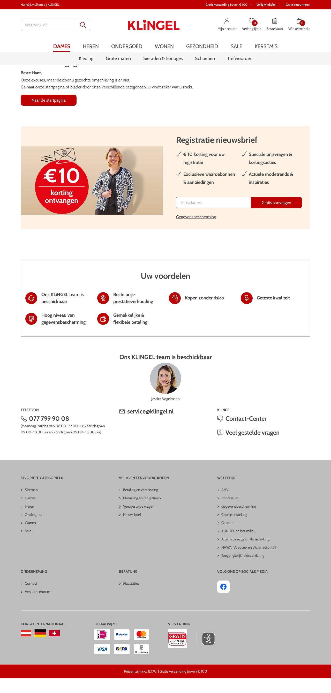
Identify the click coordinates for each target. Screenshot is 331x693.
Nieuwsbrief (132, 529)
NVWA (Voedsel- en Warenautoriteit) (249, 562)
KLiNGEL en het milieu (238, 545)
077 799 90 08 (49, 433)
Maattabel (131, 598)
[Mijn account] (227, 25)
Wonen (30, 537)
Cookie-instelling (234, 529)
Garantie (227, 537)
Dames (30, 512)
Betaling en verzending (140, 504)
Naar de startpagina (49, 114)
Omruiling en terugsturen (142, 512)
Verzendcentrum (37, 606)
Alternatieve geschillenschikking (245, 554)
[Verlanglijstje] (251, 25)
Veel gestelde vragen (252, 447)
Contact (31, 598)
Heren (29, 521)
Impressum (229, 512)
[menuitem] (62, 46)
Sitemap (31, 504)
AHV (225, 504)
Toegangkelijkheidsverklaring (242, 570)
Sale (28, 545)
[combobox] (55, 25)
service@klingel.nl (150, 426)
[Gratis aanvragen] (276, 217)
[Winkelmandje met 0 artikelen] (299, 25)
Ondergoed (33, 529)
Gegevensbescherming (196, 231)
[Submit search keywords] (83, 25)
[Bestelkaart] (274, 25)
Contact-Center (246, 433)
